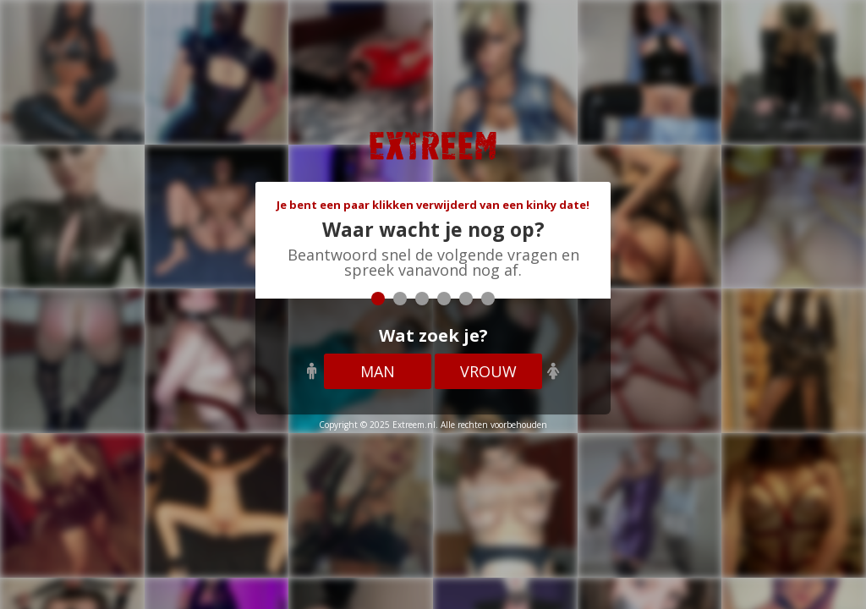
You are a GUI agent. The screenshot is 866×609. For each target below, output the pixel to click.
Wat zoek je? (433, 335)
